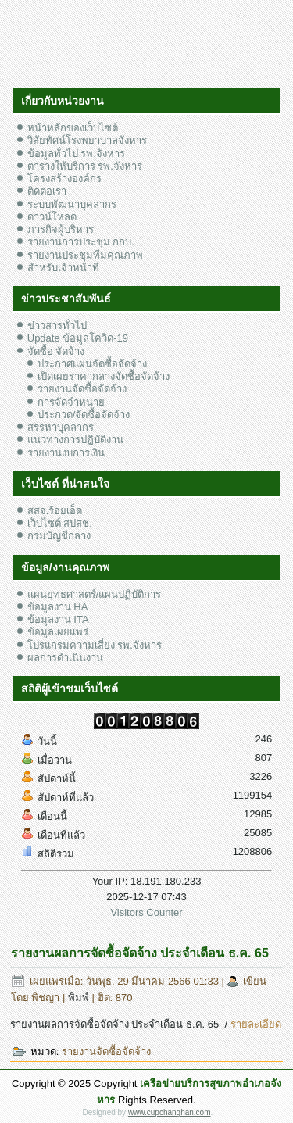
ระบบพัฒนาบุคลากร (71, 204)
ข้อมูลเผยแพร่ (57, 632)
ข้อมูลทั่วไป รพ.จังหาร (76, 153)
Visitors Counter (146, 912)
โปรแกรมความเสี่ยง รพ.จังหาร (94, 645)
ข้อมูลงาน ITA (58, 619)
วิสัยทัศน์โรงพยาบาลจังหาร (87, 140)
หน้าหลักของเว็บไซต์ (72, 128)
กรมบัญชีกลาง (59, 536)
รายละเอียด (255, 1024)
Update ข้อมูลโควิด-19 (77, 338)
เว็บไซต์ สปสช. (59, 523)
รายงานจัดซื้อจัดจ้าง (82, 389)
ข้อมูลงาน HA (57, 607)
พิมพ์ (80, 997)
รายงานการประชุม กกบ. (80, 242)
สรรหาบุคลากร (60, 427)
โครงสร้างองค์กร (64, 178)
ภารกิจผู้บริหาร (60, 229)
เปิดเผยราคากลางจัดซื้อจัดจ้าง (104, 376)
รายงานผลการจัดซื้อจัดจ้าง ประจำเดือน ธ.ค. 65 (140, 953)
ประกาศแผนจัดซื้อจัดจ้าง (92, 364)
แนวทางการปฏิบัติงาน (75, 439)
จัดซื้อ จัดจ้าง (56, 351)
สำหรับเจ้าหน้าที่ (63, 268)
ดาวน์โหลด (52, 217)
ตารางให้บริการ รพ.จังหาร (84, 166)
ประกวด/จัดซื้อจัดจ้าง (84, 414)
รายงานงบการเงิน (66, 453)
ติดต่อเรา (46, 191)
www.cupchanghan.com (169, 1112)
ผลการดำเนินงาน (65, 657)
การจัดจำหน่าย (71, 402)
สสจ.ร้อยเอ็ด (55, 511)
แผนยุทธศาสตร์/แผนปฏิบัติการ (94, 594)
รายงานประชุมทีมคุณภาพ (85, 255)
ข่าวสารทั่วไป (57, 325)
